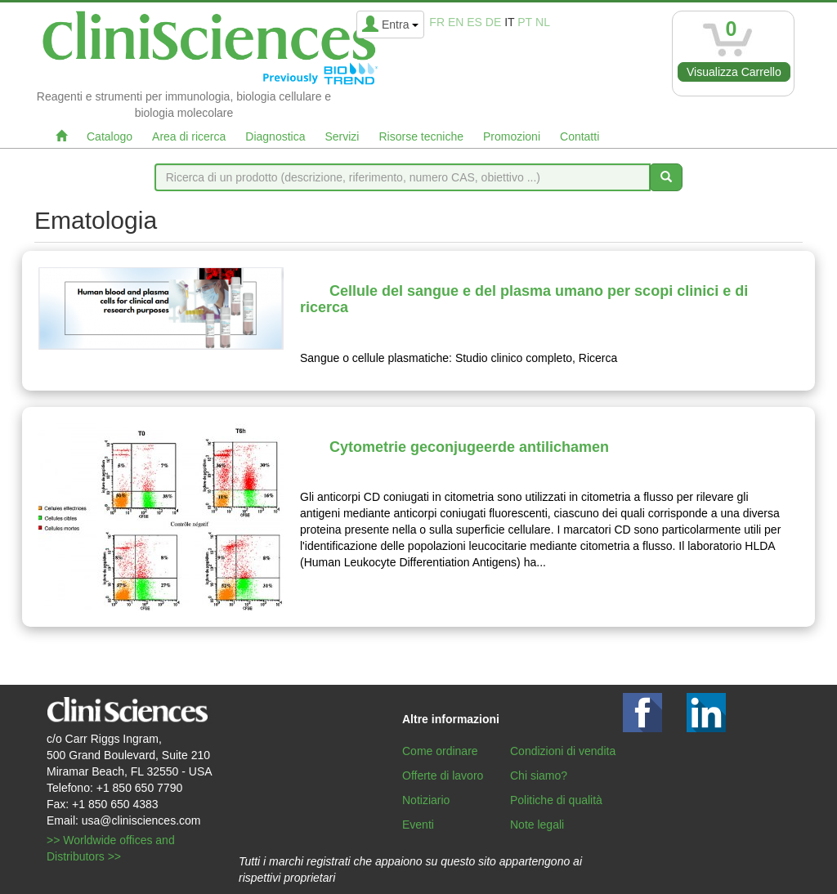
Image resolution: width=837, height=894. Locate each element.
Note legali (537, 824)
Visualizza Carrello (734, 71)
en (455, 22)
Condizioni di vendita (562, 751)
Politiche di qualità (556, 800)
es (474, 22)
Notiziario (426, 800)
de (493, 22)
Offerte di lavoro (442, 775)
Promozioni (511, 136)
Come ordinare (440, 751)
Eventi (418, 824)
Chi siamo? (538, 775)
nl (542, 22)
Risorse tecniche (420, 136)
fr (437, 22)
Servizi (342, 136)
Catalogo (109, 136)
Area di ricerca (189, 136)
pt (524, 22)
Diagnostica (275, 136)
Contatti (579, 136)
